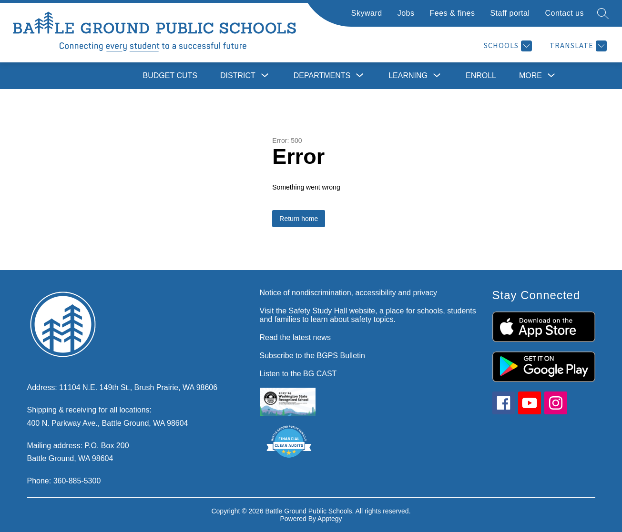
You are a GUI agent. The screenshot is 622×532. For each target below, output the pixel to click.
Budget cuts (170, 75)
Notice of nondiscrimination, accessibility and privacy (349, 293)
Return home (298, 218)
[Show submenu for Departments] (322, 75)
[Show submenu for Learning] (408, 75)
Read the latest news (295, 337)
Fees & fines (452, 13)
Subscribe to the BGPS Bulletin (312, 355)
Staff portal (510, 13)
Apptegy (329, 518)
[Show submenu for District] (237, 75)
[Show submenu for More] (530, 75)
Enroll (481, 75)
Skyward (366, 13)
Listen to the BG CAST (298, 374)
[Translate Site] (577, 46)
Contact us (564, 13)
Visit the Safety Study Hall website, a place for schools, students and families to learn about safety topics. (368, 315)
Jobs (406, 13)
